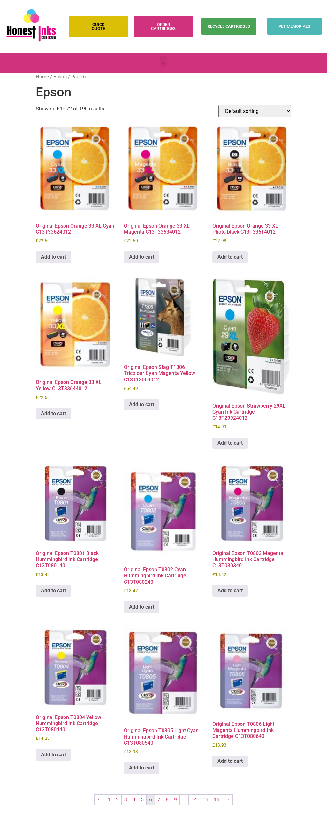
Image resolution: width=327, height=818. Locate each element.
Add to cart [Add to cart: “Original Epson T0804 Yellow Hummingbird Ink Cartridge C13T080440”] (53, 755)
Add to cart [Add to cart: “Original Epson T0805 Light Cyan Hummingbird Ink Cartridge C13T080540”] (141, 768)
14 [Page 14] (194, 800)
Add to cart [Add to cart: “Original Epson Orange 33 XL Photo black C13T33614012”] (230, 257)
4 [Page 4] (134, 800)
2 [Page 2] (117, 800)
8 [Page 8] (167, 800)
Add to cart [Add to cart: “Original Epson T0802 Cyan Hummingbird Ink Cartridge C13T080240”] (141, 607)
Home (42, 76)
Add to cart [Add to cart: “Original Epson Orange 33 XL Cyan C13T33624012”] (53, 257)
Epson (60, 76)
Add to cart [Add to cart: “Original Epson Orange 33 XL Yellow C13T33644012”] (53, 413)
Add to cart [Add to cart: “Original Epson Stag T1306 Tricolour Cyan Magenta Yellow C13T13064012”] (141, 404)
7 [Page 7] (158, 800)
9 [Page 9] (175, 800)
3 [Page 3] (125, 800)
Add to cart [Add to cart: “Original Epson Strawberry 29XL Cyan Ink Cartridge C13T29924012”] (230, 443)
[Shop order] (254, 111)
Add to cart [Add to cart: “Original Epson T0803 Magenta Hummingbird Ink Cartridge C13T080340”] (230, 591)
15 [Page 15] (205, 800)
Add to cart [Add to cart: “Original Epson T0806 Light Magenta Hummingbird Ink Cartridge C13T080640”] (230, 761)
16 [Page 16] (216, 800)
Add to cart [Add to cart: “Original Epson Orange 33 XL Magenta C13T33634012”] (141, 257)
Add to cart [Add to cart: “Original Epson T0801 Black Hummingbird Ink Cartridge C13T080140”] (53, 591)
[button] (163, 61)
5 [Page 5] (142, 800)
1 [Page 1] (109, 800)
